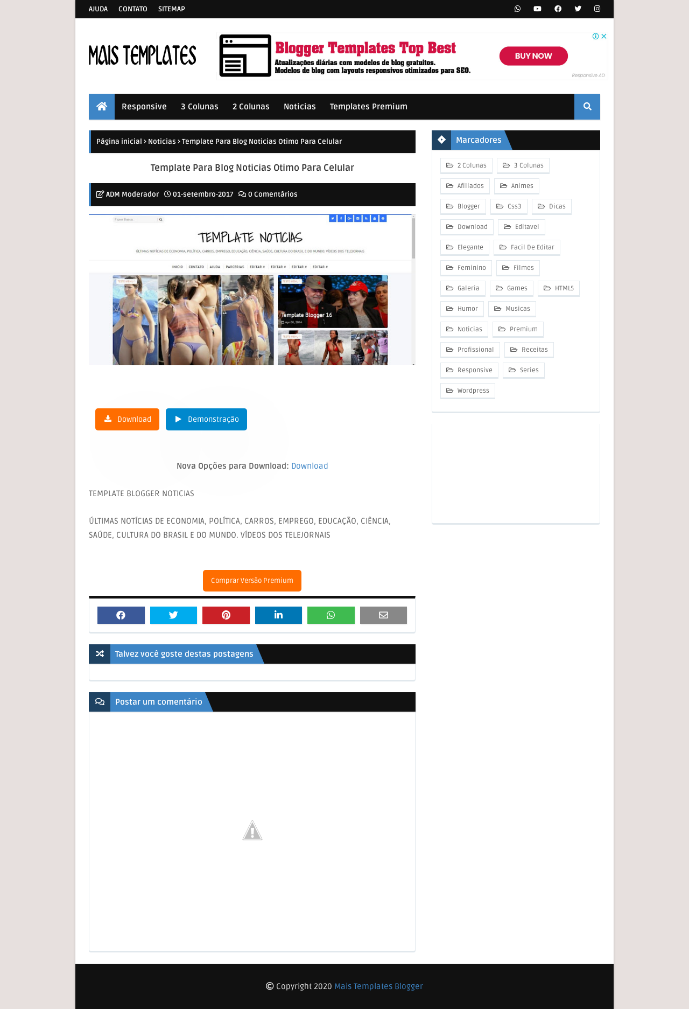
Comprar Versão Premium (252, 580)
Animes (521, 186)
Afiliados (470, 186)
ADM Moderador (132, 194)
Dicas (556, 207)
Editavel (526, 227)
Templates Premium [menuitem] (368, 107)
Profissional (475, 350)
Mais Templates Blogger (378, 986)
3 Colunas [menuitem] (200, 107)
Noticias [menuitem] (300, 107)
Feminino (471, 268)
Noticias (162, 141)
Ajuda (98, 9)
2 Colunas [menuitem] (251, 107)
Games (516, 288)
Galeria (468, 288)
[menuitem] (102, 107)
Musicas (517, 309)
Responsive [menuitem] (144, 107)
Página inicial (119, 141)
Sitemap (171, 9)
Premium (523, 329)
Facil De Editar (531, 247)
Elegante (469, 247)
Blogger (468, 207)
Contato (132, 9)
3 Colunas (528, 166)
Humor (467, 309)
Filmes (523, 268)
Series (528, 370)
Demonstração (213, 419)
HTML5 (563, 288)
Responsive (474, 370)
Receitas (534, 350)
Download (134, 419)
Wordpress (472, 391)
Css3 (514, 207)
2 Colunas (471, 166)
